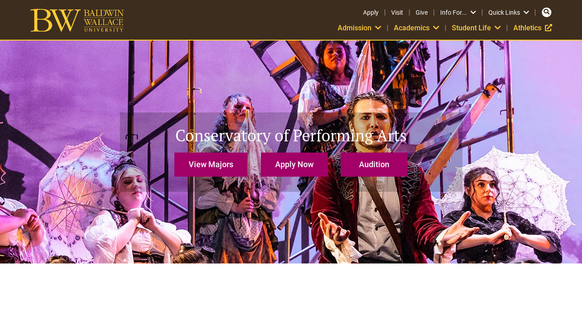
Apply (371, 12)
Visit (397, 12)
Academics (416, 28)
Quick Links (508, 12)
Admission (359, 28)
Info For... (458, 12)
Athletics (532, 28)
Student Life (476, 28)
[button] (213, 160)
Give (422, 12)
